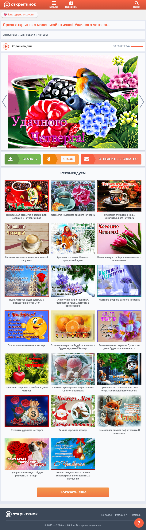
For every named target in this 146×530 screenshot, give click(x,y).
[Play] (6, 46)
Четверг (43, 34)
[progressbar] (137, 46)
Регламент (121, 514)
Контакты (106, 514)
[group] (73, 46)
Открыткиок (10, 34)
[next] (141, 102)
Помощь (135, 514)
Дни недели (28, 34)
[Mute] (129, 46)
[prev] (4, 102)
